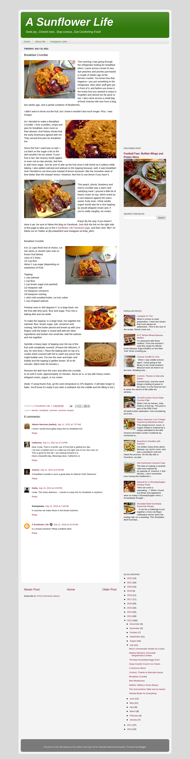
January (134, 720)
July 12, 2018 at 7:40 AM (57, 506)
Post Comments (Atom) (48, 596)
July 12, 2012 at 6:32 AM (52, 470)
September (135, 636)
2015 (130, 608)
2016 (130, 603)
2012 (130, 620)
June (132, 698)
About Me (40, 41)
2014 (130, 612)
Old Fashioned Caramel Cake (151, 463)
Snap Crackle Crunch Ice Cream (144, 664)
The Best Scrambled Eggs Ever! (144, 660)
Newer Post (32, 589)
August (133, 641)
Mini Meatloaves (137, 681)
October (134, 632)
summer (53, 410)
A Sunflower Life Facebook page (73, 228)
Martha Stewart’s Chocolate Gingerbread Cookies (142, 654)
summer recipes (66, 410)
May (132, 703)
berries (35, 410)
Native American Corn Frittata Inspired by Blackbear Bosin (151, 420)
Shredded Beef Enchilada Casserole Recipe (149, 505)
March (133, 711)
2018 (130, 595)
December (135, 624)
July (132, 645)
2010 (130, 729)
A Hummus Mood (137, 668)
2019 (130, 591)
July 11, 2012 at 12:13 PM (55, 442)
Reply (34, 433)
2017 (130, 599)
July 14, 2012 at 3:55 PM (50, 488)
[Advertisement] (145, 94)
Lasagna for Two (145, 316)
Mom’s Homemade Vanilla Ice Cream (147, 649)
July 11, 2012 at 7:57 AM (69, 424)
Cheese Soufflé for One (148, 357)
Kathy (35, 488)
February (134, 715)
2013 (130, 616)
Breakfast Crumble (138, 676)
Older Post (109, 589)
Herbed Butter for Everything (142, 693)
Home (27, 41)
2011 (130, 725)
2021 (130, 582)
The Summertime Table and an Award (147, 689)
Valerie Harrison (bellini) (44, 424)
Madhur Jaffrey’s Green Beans (143, 685)
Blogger (142, 747)
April (132, 707)
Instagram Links (58, 41)
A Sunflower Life (69, 22)
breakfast (43, 410)
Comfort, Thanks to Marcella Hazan (146, 672)
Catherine (37, 442)
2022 (130, 578)
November (135, 628)
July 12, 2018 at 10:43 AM (65, 524)
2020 (130, 587)
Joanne (35, 470)
